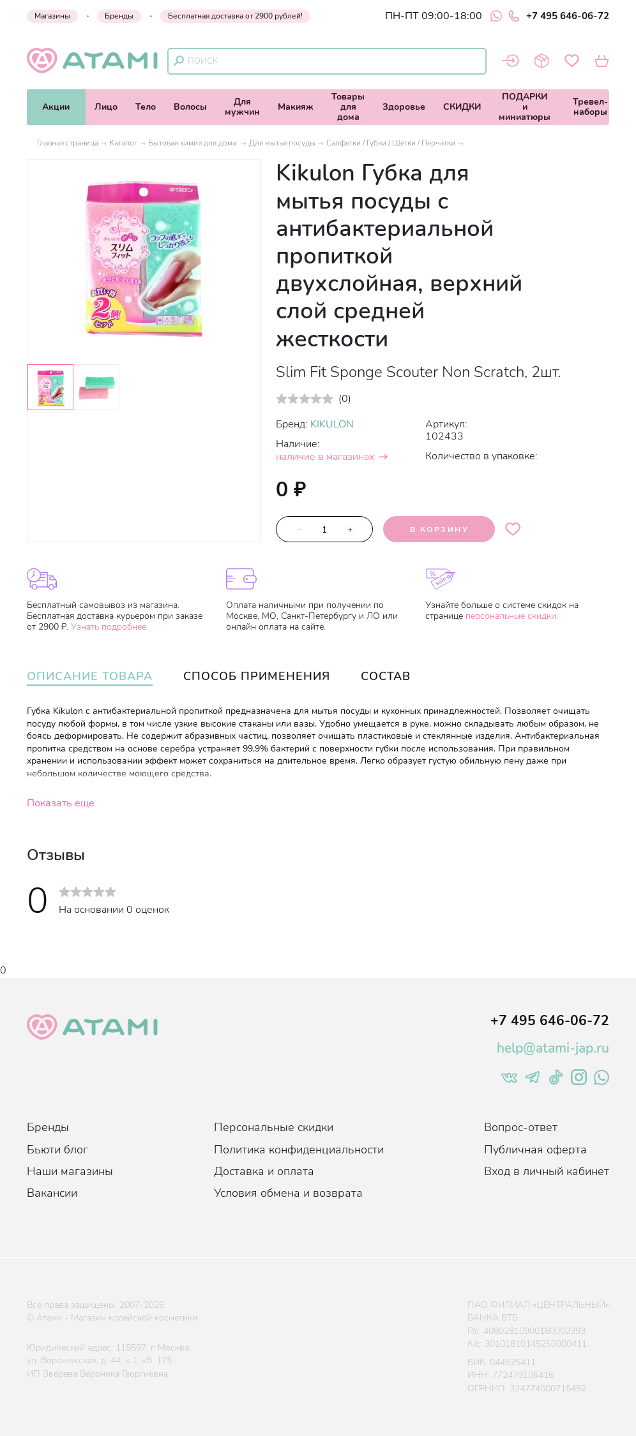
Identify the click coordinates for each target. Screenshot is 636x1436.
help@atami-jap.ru (553, 1048)
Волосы (190, 107)
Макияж (296, 107)
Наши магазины (70, 1171)
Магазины (52, 16)
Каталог (123, 143)
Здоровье (403, 107)
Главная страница (67, 143)
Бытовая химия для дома (193, 143)
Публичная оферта (535, 1149)
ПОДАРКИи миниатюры (524, 107)
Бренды (119, 16)
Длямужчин (242, 107)
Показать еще (61, 803)
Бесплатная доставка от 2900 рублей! (235, 16)
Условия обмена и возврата (288, 1193)
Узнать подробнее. (109, 627)
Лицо (106, 107)
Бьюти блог (57, 1149)
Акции (56, 107)
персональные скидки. (512, 616)
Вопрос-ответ (520, 1127)
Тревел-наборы (590, 107)
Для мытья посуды (282, 143)
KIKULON (332, 424)
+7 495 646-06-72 (558, 16)
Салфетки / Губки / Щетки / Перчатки (390, 143)
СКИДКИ (462, 107)
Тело (145, 107)
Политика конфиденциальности (299, 1149)
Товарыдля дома (348, 107)
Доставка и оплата (264, 1171)
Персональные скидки (273, 1127)
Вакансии (52, 1193)
